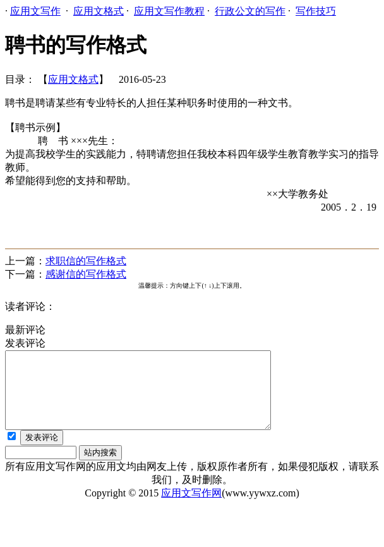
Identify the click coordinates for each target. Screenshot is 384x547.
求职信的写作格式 (85, 260)
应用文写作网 (191, 508)
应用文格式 (98, 11)
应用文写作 (35, 11)
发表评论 (41, 452)
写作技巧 (316, 11)
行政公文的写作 (250, 11)
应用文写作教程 (169, 11)
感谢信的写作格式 (85, 274)
